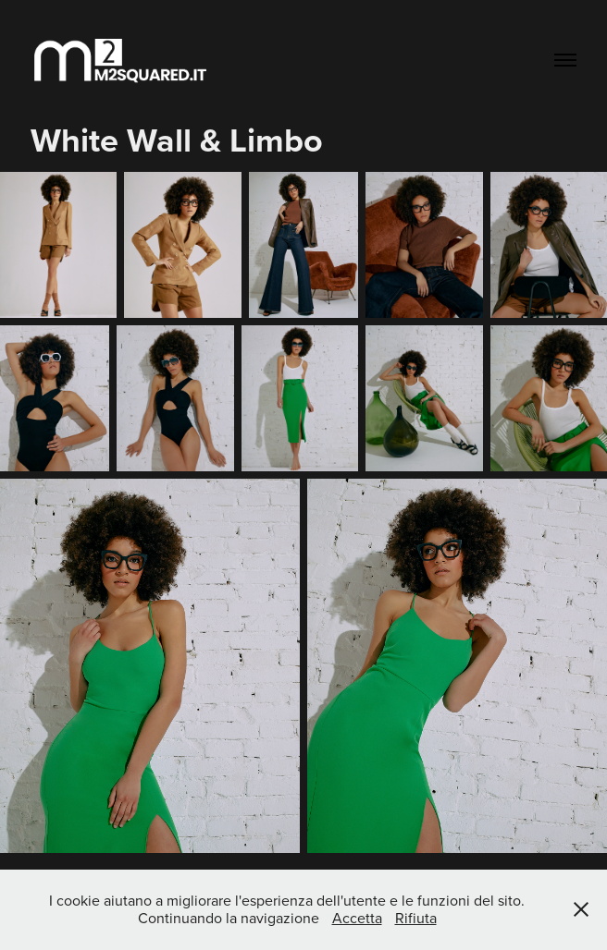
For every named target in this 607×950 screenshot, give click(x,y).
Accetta (357, 917)
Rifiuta (416, 917)
